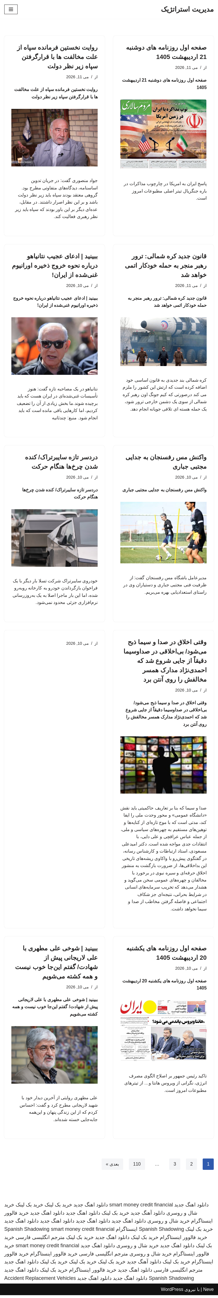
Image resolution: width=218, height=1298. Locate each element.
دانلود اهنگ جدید (191, 1207)
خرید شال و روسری (168, 1224)
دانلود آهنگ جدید (148, 1215)
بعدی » (112, 1166)
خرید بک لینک (58, 1207)
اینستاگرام (126, 1232)
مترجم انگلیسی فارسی (40, 1240)
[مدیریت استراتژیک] (187, 9)
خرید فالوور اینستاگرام (183, 1240)
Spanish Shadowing (161, 1232)
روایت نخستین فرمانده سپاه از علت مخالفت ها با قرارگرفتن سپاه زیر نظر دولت (57, 57)
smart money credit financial (141, 1207)
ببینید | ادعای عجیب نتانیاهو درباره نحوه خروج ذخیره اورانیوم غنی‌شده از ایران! (55, 266)
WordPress (172, 1292)
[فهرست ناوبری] (11, 9)
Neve (208, 1292)
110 (137, 1166)
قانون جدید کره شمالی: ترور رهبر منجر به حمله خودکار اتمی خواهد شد (166, 266)
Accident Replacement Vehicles (40, 1281)
